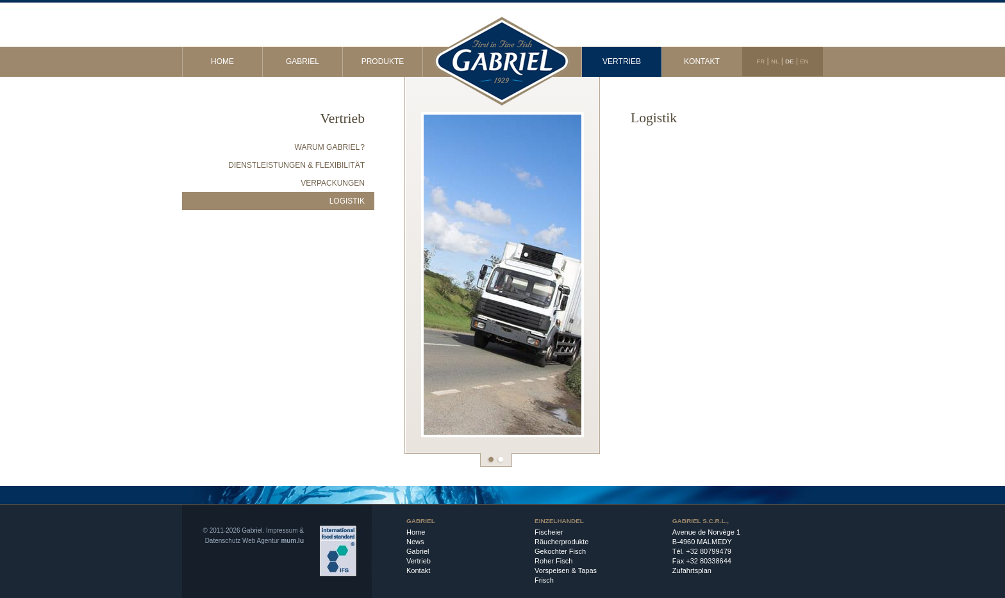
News (415, 541)
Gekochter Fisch (560, 551)
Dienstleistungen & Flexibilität (296, 165)
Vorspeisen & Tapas (566, 570)
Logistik (347, 201)
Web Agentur (260, 540)
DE (789, 61)
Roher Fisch (553, 561)
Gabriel (302, 61)
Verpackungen (333, 183)
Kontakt (702, 61)
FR (760, 61)
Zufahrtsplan (691, 570)
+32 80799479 (708, 551)
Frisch (544, 580)
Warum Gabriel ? (330, 147)
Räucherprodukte (561, 541)
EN (804, 61)
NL (775, 61)
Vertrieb (621, 61)
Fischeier (549, 532)
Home (222, 61)
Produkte (382, 61)
